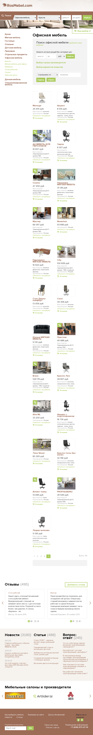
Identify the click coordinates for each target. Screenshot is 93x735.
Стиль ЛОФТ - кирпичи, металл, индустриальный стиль (44, 642)
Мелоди (37, 106)
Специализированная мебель (16, 84)
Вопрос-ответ (70, 636)
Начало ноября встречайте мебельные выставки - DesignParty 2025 (16, 655)
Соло (60, 299)
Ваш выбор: (84, 31)
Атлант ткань (40, 492)
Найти (70, 56)
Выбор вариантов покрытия (49, 67)
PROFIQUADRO (65, 492)
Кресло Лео (63, 376)
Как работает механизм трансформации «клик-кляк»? (75, 673)
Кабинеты (9, 67)
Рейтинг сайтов (52, 727)
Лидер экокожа (41, 530)
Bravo (36, 376)
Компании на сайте (36, 715)
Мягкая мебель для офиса (16, 64)
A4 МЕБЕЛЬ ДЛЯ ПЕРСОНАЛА (41, 145)
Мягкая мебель (12, 37)
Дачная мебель (13, 79)
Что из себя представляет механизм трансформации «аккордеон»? (74, 645)
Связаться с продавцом (41, 116)
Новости (12, 635)
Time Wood (38, 453)
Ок (30, 728)
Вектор (53, 593)
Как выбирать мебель (14, 715)
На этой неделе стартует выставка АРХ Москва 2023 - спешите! (17, 665)
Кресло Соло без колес (66, 454)
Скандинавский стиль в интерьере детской (43, 648)
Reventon (62, 221)
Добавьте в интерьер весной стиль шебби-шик (46, 654)
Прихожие (10, 51)
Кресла (8, 61)
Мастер (37, 221)
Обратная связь (51, 725)
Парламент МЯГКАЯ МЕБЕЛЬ (42, 261)
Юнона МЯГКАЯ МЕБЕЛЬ (41, 338)
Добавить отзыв (76, 584)
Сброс (51, 79)
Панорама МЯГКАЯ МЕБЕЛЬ (66, 184)
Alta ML (36, 415)
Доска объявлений (56, 715)
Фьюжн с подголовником (65, 415)
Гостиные (10, 41)
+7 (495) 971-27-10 (79, 727)
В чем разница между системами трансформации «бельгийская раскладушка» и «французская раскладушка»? (75, 658)
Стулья (7, 72)
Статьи (40, 635)
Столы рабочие (11, 70)
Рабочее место (11, 75)
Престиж (62, 337)
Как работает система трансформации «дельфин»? (75, 651)
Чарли (60, 144)
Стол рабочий (14, 593)
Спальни (9, 44)
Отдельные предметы (16, 54)
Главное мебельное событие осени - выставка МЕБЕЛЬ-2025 (17, 645)
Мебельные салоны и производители (38, 687)
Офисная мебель (13, 58)
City (59, 260)
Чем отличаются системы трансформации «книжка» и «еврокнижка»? (74, 666)
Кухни (8, 34)
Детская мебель (13, 47)
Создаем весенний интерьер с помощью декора (46, 659)
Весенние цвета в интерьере (46, 663)
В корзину (39, 118)
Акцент (61, 106)
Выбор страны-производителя (51, 62)
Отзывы (12, 584)
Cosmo (36, 183)
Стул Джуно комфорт (39, 300)
